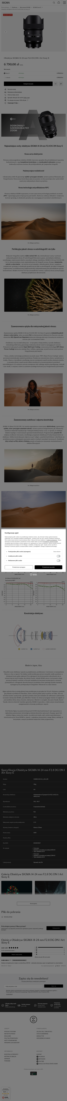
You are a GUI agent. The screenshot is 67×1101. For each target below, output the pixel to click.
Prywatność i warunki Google (50, 541)
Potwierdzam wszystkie (48, 567)
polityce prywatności (52, 540)
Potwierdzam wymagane (18, 567)
